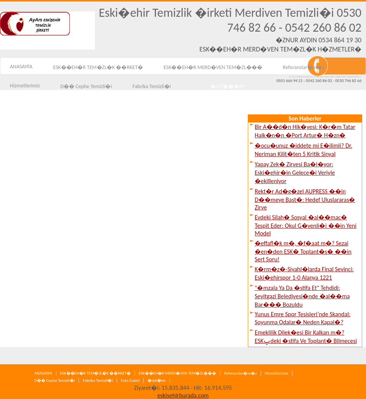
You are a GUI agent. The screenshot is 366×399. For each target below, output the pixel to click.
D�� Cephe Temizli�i (54, 380)
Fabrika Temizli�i (98, 380)
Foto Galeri (130, 380)
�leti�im (156, 380)
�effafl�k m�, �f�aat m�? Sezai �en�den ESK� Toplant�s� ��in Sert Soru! (303, 251)
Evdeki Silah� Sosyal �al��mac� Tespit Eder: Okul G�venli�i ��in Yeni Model (305, 225)
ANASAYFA (43, 373)
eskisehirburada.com (183, 395)
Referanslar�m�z (303, 67)
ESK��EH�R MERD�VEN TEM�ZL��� (213, 67)
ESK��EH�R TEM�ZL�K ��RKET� (98, 67)
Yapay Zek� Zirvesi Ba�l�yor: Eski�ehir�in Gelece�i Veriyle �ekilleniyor (295, 173)
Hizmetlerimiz (277, 373)
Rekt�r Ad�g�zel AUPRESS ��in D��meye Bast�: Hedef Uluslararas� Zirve (305, 199)
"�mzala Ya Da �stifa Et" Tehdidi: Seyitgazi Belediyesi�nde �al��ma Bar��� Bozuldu (302, 296)
